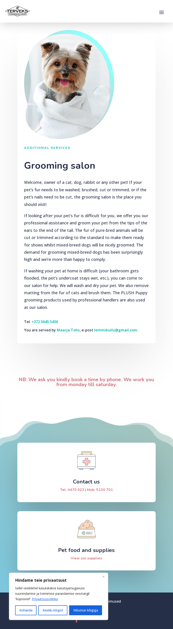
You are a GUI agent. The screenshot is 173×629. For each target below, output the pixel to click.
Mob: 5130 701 (100, 489)
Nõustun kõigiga (85, 610)
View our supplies (86, 558)
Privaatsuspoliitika (45, 599)
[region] (58, 596)
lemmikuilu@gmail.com (115, 330)
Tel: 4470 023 (72, 489)
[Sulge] (103, 576)
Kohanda (25, 610)
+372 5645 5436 (45, 321)
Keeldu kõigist (53, 610)
